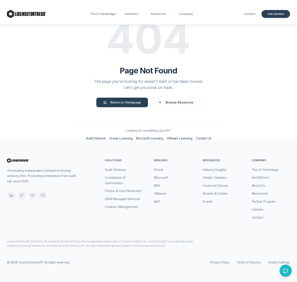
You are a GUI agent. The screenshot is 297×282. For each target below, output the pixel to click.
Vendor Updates (215, 177)
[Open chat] (286, 271)
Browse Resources (176, 102)
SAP (157, 201)
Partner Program (264, 201)
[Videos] (32, 195)
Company (188, 13)
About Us (258, 185)
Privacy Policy (220, 262)
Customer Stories (215, 185)
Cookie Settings (279, 262)
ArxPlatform (260, 177)
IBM (157, 185)
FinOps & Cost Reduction (123, 191)
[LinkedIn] (11, 195)
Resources (160, 13)
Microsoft (161, 177)
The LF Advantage (103, 13)
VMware (160, 193)
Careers (257, 209)
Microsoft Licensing (149, 138)
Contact (249, 13)
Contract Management (121, 207)
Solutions (133, 13)
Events (208, 201)
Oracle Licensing (120, 138)
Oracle (158, 170)
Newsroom (260, 193)
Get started (276, 13)
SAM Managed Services (122, 199)
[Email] (42, 195)
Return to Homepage (122, 102)
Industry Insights (214, 170)
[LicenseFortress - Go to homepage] (26, 14)
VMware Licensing (179, 138)
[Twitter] (21, 195)
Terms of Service (248, 262)
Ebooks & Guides (215, 193)
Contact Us (203, 138)
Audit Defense (96, 138)
